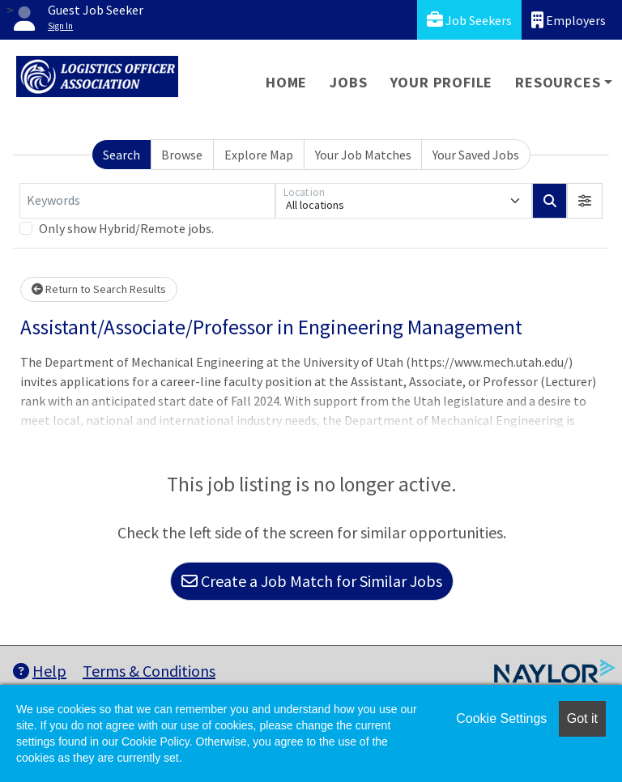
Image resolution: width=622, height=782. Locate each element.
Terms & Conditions (149, 671)
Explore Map (258, 155)
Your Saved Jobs (475, 155)
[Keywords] (147, 201)
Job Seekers (469, 20)
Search (121, 155)
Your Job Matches (363, 155)
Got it (582, 718)
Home (286, 82)
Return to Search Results (99, 289)
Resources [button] (557, 82)
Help (39, 671)
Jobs (348, 82)
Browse (181, 155)
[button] (585, 201)
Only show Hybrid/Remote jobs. (126, 228)
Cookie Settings (501, 718)
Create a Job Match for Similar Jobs (311, 581)
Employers (568, 20)
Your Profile (441, 82)
